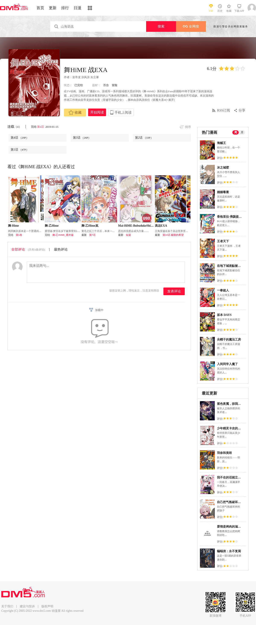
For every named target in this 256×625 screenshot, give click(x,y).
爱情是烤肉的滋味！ (230, 526)
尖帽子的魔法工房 (229, 339)
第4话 (41, 126)
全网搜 (191, 26)
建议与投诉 (27, 606)
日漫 (77, 8)
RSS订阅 (223, 110)
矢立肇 (94, 77)
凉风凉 (85, 77)
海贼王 (221, 143)
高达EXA (161, 225)
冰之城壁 (223, 167)
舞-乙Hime (52, 225)
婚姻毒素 (223, 192)
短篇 (128, 234)
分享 (242, 110)
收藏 (75, 112)
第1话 (20, 149)
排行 (65, 8)
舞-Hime (13, 225)
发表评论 (174, 291)
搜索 (161, 26)
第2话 (144, 137)
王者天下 (223, 241)
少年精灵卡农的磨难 (230, 428)
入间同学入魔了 (227, 364)
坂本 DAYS (224, 315)
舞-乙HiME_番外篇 (63, 234)
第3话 (82, 137)
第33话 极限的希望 (173, 234)
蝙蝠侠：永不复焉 (229, 551)
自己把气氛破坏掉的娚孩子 (235, 502)
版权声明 (47, 606)
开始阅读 (97, 112)
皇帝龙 (76, 77)
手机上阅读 (123, 112)
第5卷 (19, 234)
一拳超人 (223, 290)
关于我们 (7, 606)
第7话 (92, 234)
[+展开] (170, 99)
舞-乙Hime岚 (89, 225)
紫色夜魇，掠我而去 (230, 403)
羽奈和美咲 (224, 453)
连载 (14, 126)
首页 (40, 8)
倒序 (188, 127)
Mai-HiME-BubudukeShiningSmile (140, 225)
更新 (53, 8)
